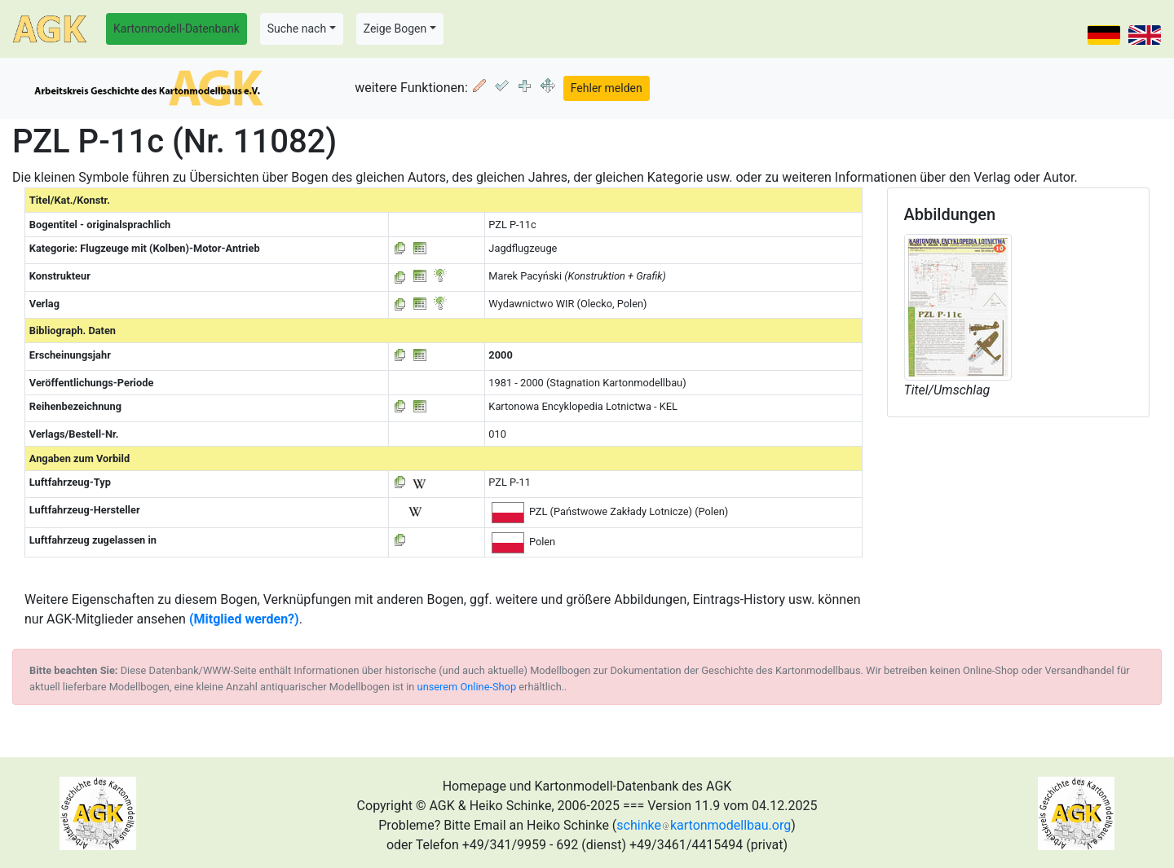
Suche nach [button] (296, 28)
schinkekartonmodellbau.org (703, 825)
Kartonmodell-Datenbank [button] (176, 28)
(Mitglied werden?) (244, 619)
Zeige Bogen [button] (395, 28)
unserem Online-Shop (467, 687)
